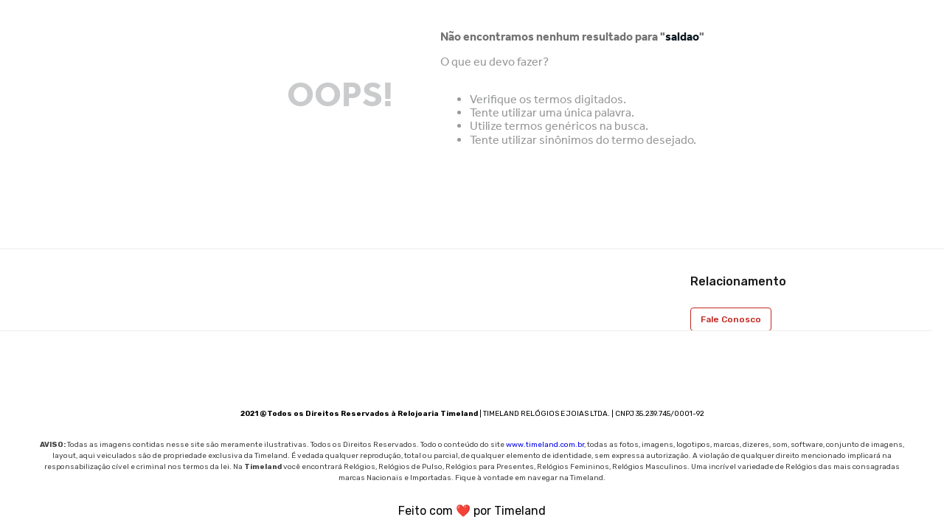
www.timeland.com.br (545, 444)
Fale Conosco (731, 319)
